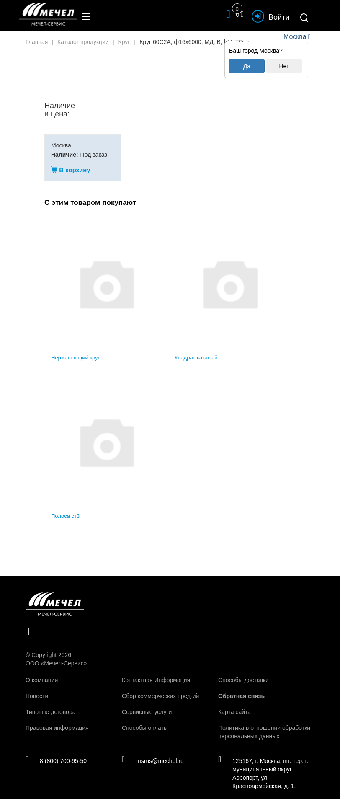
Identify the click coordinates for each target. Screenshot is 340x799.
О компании (42, 671)
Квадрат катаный (196, 349)
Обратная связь (241, 687)
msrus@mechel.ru (153, 752)
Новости (37, 687)
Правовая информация (57, 719)
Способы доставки (243, 671)
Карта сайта (234, 703)
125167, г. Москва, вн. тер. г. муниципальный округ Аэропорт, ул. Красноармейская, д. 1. (263, 765)
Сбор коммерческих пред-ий (160, 687)
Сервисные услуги (147, 703)
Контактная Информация (156, 671)
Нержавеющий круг (75, 349)
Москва (294, 36)
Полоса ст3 (65, 507)
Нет (284, 66)
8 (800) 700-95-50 (56, 752)
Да (246, 66)
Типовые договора (50, 703)
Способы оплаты (145, 719)
